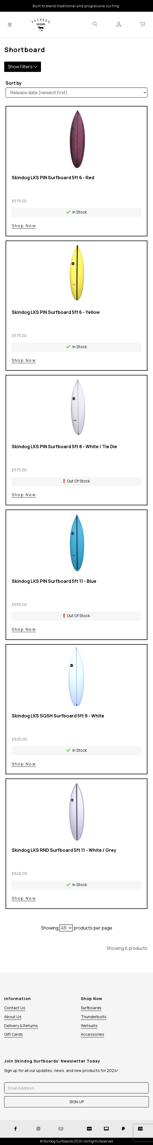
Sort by (13, 83)
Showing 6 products (126, 948)
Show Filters (22, 67)
